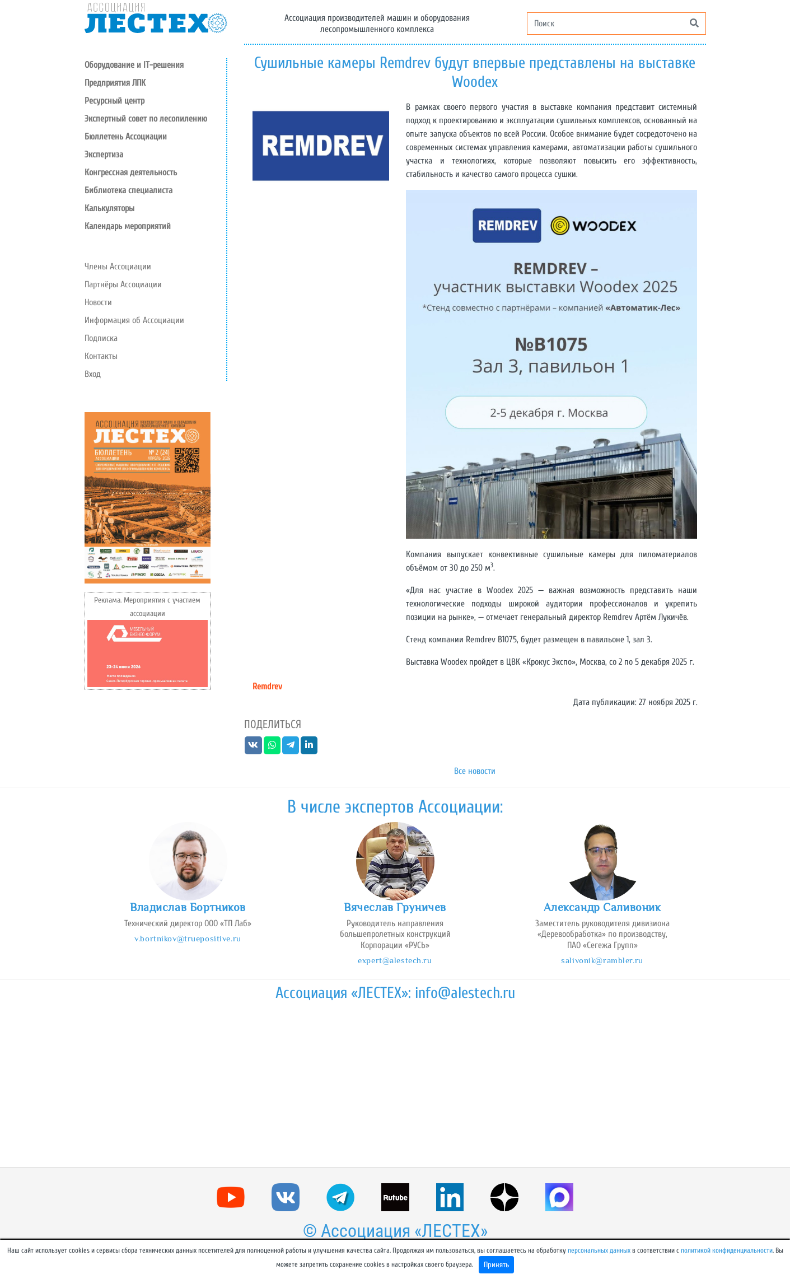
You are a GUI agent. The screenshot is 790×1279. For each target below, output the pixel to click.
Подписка (101, 338)
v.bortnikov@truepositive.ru (187, 938)
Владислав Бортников (188, 907)
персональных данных (599, 1250)
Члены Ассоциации (118, 267)
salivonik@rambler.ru (602, 960)
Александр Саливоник (602, 907)
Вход (93, 374)
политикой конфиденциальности (727, 1250)
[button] (155, 101)
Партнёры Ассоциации (123, 284)
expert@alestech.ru (395, 960)
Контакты (101, 356)
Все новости (474, 771)
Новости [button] (98, 302)
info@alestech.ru (465, 993)
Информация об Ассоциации (134, 320)
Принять (496, 1264)
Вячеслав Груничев (395, 907)
